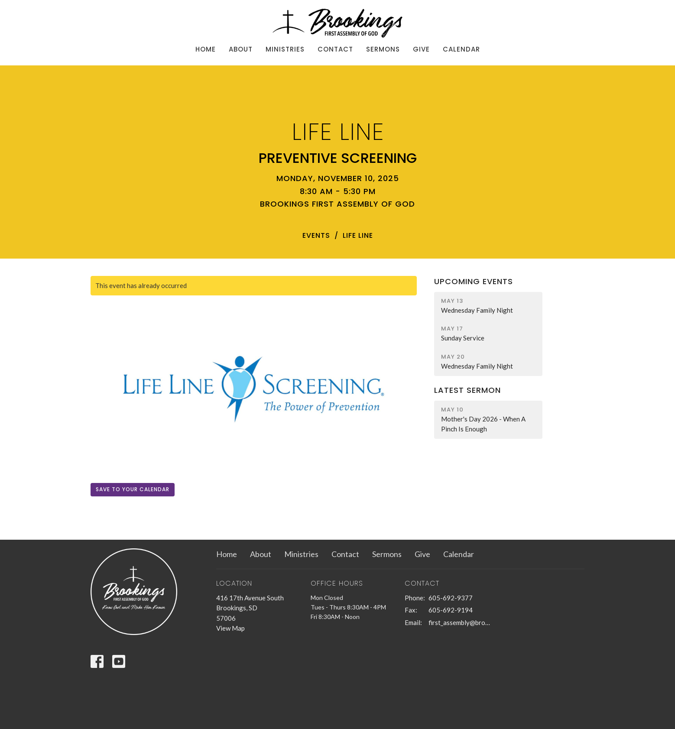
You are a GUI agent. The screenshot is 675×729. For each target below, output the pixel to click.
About (241, 49)
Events (316, 235)
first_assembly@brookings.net (459, 622)
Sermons (383, 49)
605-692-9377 (450, 598)
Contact (335, 49)
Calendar (461, 49)
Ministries (285, 49)
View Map (230, 628)
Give (421, 49)
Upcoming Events (473, 281)
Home (205, 49)
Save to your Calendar (132, 489)
